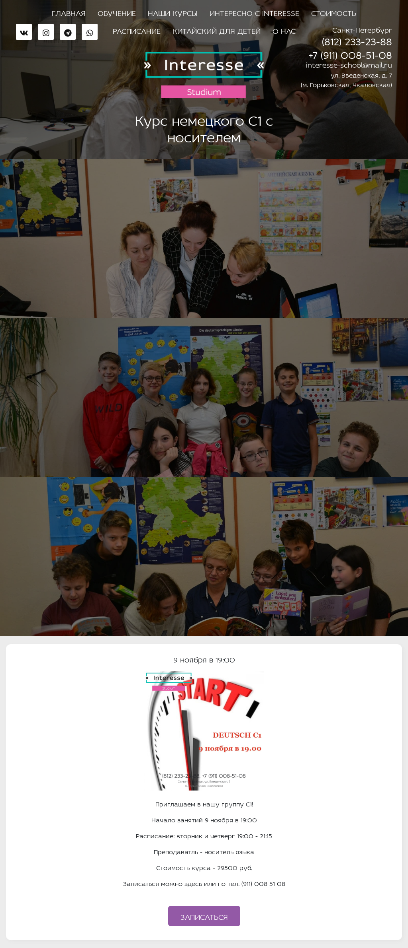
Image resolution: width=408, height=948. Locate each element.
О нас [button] (284, 30)
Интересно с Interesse (254, 12)
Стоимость (333, 12)
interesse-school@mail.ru (349, 64)
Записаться (204, 916)
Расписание (137, 30)
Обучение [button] (117, 12)
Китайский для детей (217, 30)
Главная (69, 12)
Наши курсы (173, 12)
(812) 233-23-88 (357, 39)
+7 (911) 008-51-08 (350, 53)
